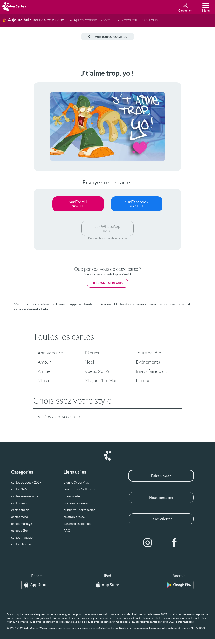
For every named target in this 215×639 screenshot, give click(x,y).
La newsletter (161, 519)
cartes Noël (19, 489)
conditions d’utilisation (80, 489)
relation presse (74, 517)
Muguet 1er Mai (100, 380)
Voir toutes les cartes (107, 37)
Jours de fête (148, 352)
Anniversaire (50, 352)
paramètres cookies (77, 524)
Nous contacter (161, 497)
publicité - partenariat (79, 510)
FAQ (67, 530)
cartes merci (20, 517)
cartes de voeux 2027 (26, 482)
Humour (144, 380)
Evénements (148, 362)
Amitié (44, 371)
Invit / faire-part (151, 371)
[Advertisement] (16, 138)
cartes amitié (20, 510)
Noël (89, 362)
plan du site (72, 496)
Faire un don (161, 476)
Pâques (92, 352)
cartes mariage (21, 524)
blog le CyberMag (76, 482)
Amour (44, 362)
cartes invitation (22, 537)
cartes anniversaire (24, 496)
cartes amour (20, 503)
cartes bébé (19, 530)
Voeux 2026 (97, 371)
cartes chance (21, 544)
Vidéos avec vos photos (61, 416)
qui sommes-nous (76, 503)
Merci (43, 380)
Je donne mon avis (108, 283)
